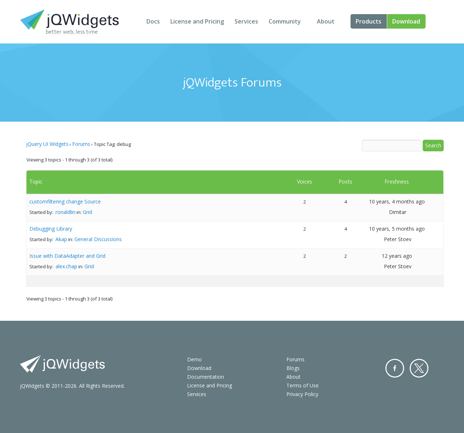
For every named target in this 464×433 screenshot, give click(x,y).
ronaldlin (65, 212)
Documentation (205, 376)
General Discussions (98, 239)
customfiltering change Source (65, 201)
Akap (61, 239)
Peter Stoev (397, 239)
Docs (153, 21)
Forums (81, 143)
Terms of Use (302, 385)
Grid (87, 212)
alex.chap (66, 266)
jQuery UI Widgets (47, 143)
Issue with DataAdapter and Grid (67, 255)
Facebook (394, 368)
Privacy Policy (302, 394)
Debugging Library (50, 228)
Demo (194, 359)
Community (285, 21)
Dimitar (397, 212)
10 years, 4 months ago (397, 201)
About (326, 21)
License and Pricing (197, 21)
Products (368, 21)
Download (406, 21)
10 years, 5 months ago (397, 228)
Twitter (419, 368)
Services (246, 21)
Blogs (293, 368)
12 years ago (397, 255)
